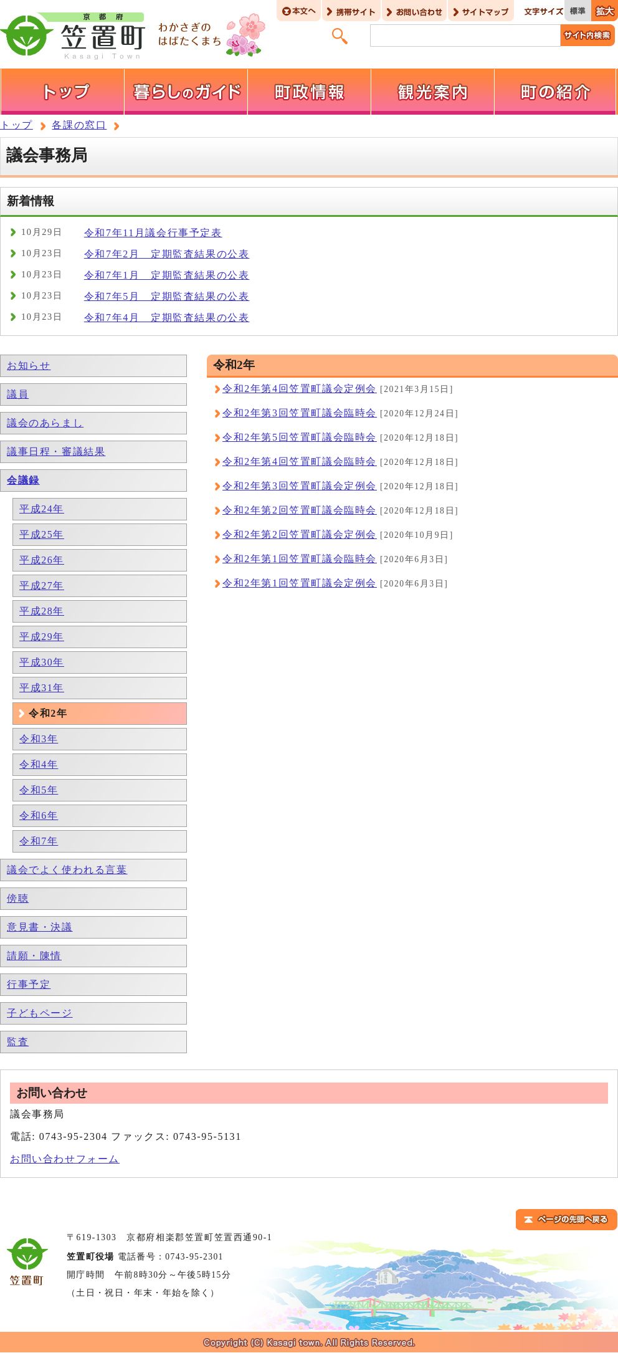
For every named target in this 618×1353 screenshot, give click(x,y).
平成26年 (41, 560)
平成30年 (41, 662)
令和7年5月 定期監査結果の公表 (167, 296)
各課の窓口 (79, 125)
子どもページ (40, 1013)
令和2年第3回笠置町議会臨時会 (299, 413)
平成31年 (41, 687)
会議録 (23, 480)
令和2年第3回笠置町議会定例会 (299, 485)
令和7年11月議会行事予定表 (153, 232)
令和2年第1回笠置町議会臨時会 (299, 558)
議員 (18, 394)
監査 (18, 1041)
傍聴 (18, 898)
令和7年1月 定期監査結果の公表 (167, 275)
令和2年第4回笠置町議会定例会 (299, 388)
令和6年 (38, 815)
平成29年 (41, 636)
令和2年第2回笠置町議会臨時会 (299, 510)
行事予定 (28, 984)
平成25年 (41, 534)
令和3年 (38, 739)
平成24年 (41, 509)
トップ (16, 125)
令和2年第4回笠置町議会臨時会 (299, 461)
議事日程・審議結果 (56, 451)
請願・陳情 (34, 955)
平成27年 (41, 585)
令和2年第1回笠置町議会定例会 (299, 583)
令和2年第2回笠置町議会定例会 (299, 534)
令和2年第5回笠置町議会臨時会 (299, 437)
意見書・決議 (40, 927)
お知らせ (28, 365)
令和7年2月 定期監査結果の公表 (167, 254)
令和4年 (38, 764)
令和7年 (38, 841)
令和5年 (38, 790)
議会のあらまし (45, 423)
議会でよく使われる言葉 (67, 869)
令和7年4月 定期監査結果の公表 (167, 317)
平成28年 (41, 611)
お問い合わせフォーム (65, 1159)
